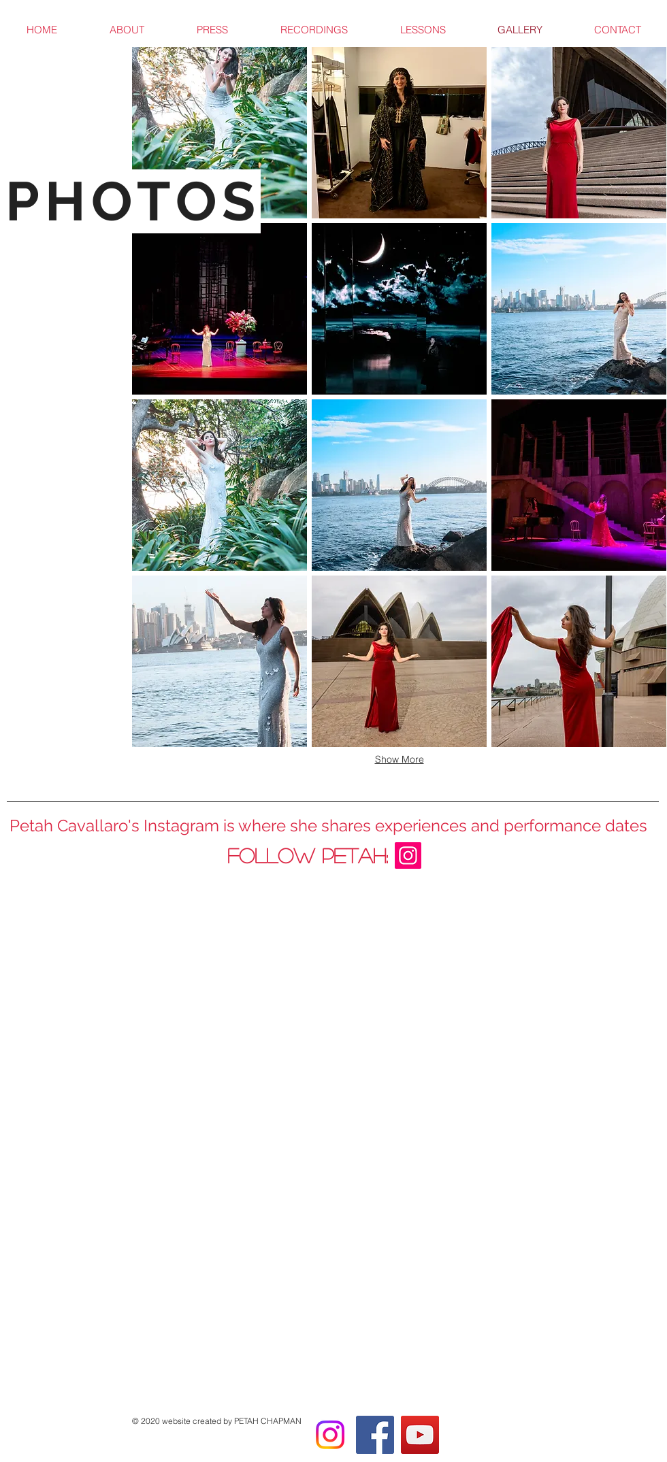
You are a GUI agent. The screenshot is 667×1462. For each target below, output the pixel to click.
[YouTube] (420, 1435)
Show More (399, 759)
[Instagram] (330, 1435)
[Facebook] (375, 1435)
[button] (219, 132)
